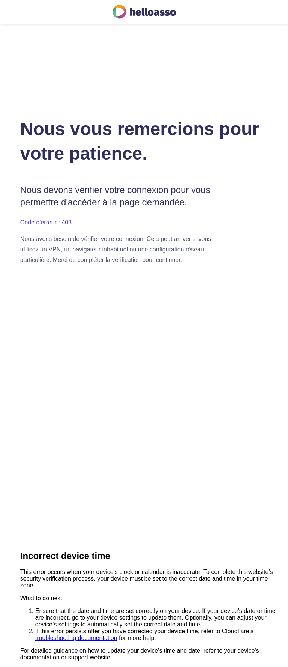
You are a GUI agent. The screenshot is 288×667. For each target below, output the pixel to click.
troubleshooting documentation (76, 638)
